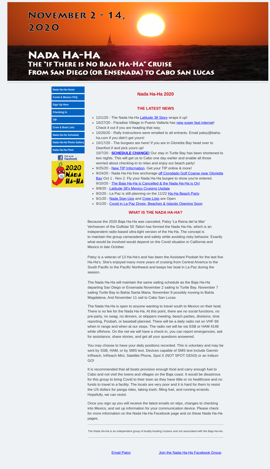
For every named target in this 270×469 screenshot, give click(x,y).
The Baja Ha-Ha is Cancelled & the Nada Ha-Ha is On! (155, 183)
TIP (55, 119)
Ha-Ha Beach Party (183, 193)
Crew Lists (150, 198)
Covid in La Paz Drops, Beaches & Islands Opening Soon (155, 203)
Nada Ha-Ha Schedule (66, 135)
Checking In (60, 112)
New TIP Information (127, 168)
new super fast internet (195, 122)
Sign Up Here (61, 104)
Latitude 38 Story (154, 117)
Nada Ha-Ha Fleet (63, 150)
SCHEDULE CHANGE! (130, 153)
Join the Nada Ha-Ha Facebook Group (190, 452)
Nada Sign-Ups (121, 198)
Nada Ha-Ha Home (64, 89)
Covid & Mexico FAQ (65, 97)
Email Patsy (121, 452)
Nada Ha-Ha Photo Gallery (68, 142)
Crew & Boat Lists (63, 127)
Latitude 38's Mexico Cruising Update (139, 188)
